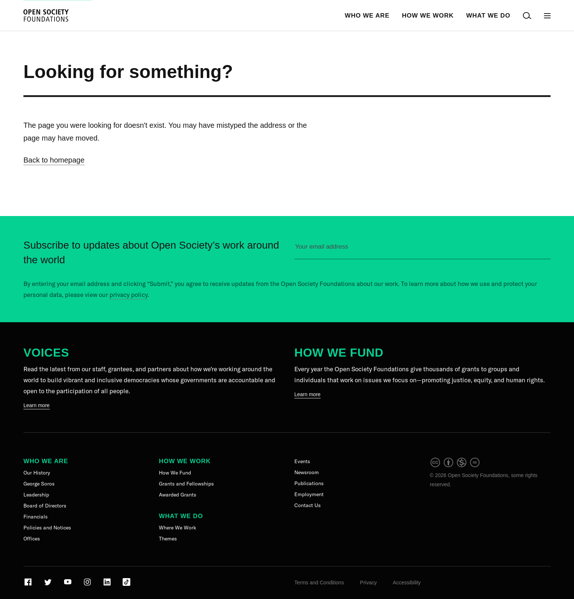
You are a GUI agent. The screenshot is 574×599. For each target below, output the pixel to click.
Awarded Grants (177, 494)
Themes (168, 538)
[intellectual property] (455, 466)
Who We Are (367, 15)
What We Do (488, 15)
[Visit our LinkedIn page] (107, 585)
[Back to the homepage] (46, 15)
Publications (309, 483)
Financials (35, 516)
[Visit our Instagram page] (88, 585)
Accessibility (407, 582)
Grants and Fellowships (186, 483)
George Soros (39, 483)
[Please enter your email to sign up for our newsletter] (422, 250)
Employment (309, 494)
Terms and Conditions (319, 582)
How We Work (428, 15)
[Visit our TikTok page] (126, 585)
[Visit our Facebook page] (28, 585)
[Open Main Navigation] (547, 15)
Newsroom (306, 472)
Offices (31, 538)
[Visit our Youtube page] (68, 585)
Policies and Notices (47, 527)
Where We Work (177, 527)
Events (302, 461)
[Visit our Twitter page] (48, 585)
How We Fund (338, 352)
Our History (36, 472)
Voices (46, 352)
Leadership (36, 494)
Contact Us (307, 505)
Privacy (368, 582)
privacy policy (128, 294)
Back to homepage (54, 160)
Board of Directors (44, 505)
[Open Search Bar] (527, 15)
